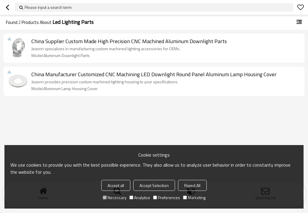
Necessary (114, 197)
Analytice (139, 197)
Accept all (116, 185)
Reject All (192, 185)
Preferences (166, 197)
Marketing (194, 197)
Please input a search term (48, 7)
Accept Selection (154, 185)
